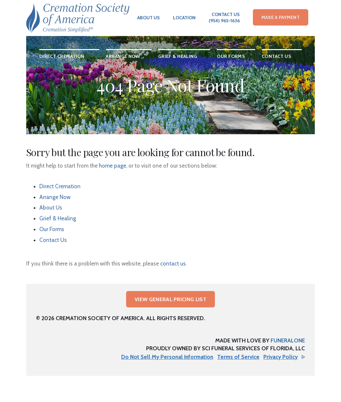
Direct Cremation (60, 186)
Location (184, 17)
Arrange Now (54, 197)
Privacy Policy (280, 357)
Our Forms (51, 229)
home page (112, 165)
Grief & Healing (57, 218)
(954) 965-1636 (224, 20)
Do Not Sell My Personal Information (167, 357)
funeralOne (288, 340)
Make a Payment (280, 17)
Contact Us (226, 14)
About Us (148, 17)
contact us (173, 263)
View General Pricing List (170, 299)
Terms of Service (238, 357)
